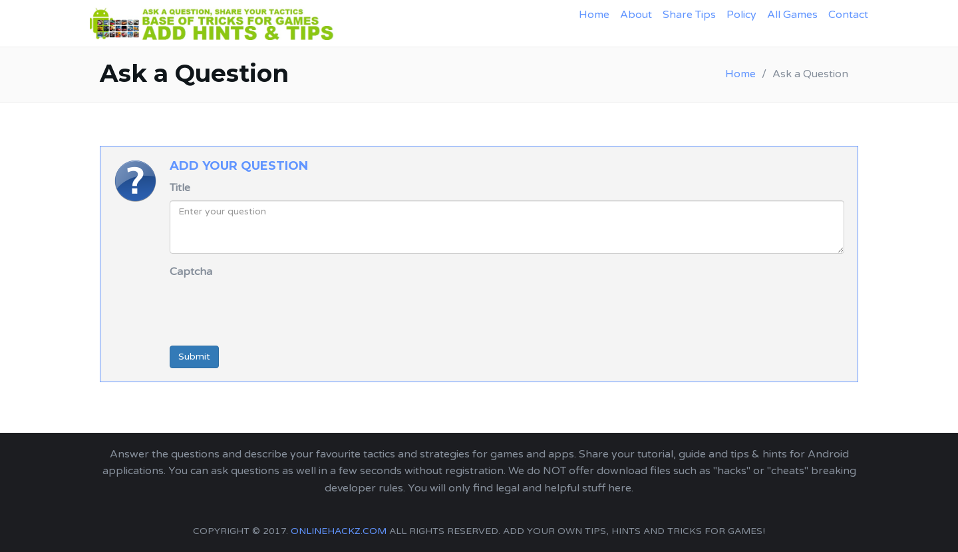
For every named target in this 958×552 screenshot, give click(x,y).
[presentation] (271, 310)
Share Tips (689, 14)
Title (180, 187)
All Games (792, 14)
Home (594, 14)
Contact (848, 14)
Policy (741, 14)
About (636, 14)
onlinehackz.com (339, 531)
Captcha (191, 271)
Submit (194, 356)
